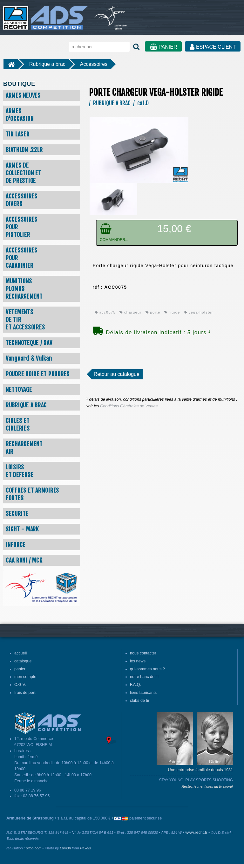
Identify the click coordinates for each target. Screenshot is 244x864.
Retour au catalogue (116, 374)
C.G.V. (20, 684)
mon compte (25, 676)
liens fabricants (143, 692)
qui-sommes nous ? (147, 669)
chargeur (130, 312)
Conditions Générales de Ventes (129, 406)
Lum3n (65, 848)
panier (19, 669)
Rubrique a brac (47, 64)
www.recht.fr (196, 832)
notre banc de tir (144, 676)
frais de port (25, 692)
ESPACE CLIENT (213, 47)
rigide (172, 312)
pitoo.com (33, 848)
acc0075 (105, 312)
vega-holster (198, 312)
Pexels (85, 848)
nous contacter (143, 653)
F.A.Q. (135, 684)
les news (138, 661)
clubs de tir (139, 700)
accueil (20, 653)
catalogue (23, 661)
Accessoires (93, 64)
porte (153, 312)
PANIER (163, 47)
